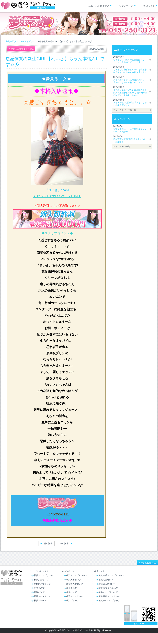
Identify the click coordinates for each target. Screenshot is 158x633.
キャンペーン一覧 (121, 146)
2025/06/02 (130, 70)
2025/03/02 (130, 91)
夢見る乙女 (39, 588)
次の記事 (64, 543)
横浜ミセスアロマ (42, 596)
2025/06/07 (128, 59)
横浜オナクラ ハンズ (108, 592)
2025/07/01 (130, 129)
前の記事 (48, 543)
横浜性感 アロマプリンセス (111, 575)
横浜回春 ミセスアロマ (109, 596)
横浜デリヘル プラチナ (109, 600)
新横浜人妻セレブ (42, 584)
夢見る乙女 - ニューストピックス (21, 41)
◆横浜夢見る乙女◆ (57, 520)
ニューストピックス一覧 (124, 110)
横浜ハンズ (39, 592)
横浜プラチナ (40, 600)
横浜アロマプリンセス (44, 575)
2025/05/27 (129, 80)
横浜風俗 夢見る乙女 (108, 588)
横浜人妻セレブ (41, 579)
